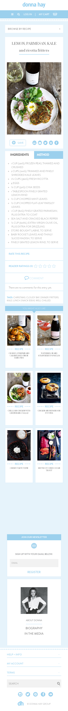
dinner (44, 297)
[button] (34, 654)
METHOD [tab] (43, 155)
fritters (54, 297)
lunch (16, 300)
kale (9, 300)
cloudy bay (33, 297)
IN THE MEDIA (34, 634)
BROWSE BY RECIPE (19, 29)
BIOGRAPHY (34, 628)
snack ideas (28, 300)
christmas (19, 297)
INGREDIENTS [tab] (19, 155)
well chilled (43, 300)
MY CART (44, 14)
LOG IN (28, 14)
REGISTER (34, 572)
